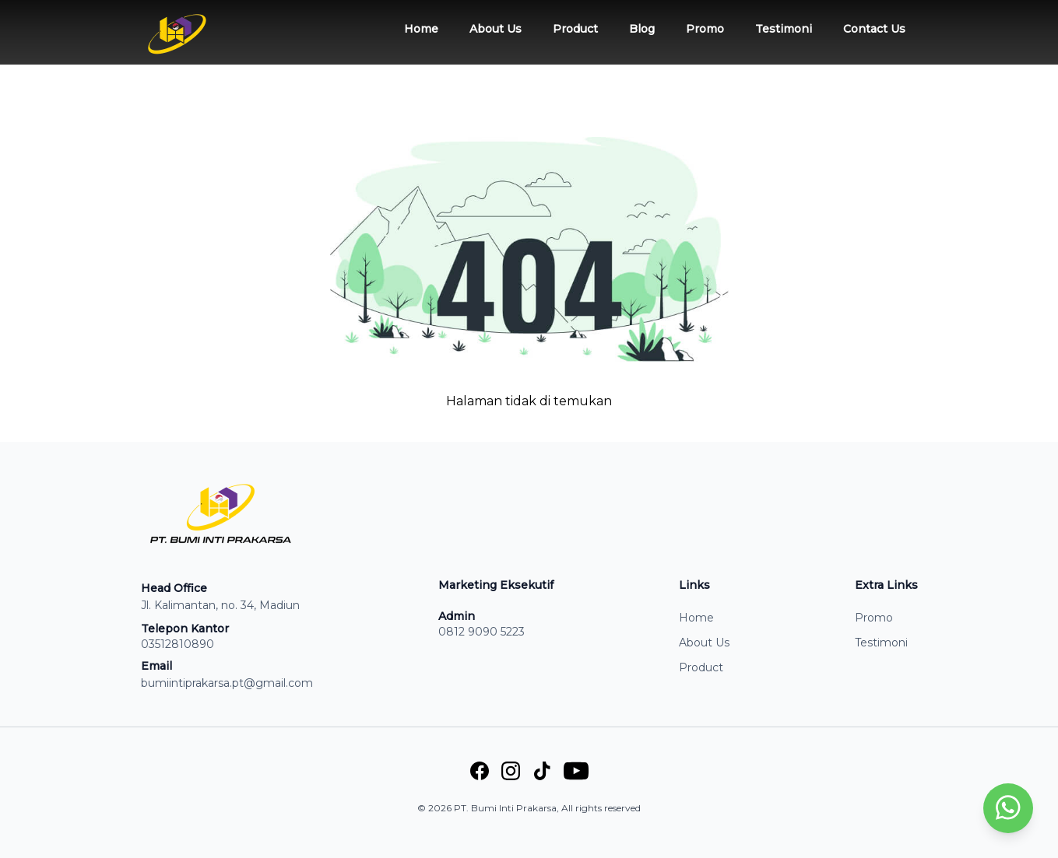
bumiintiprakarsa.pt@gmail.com (227, 683)
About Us (495, 29)
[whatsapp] (1008, 808)
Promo (705, 29)
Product (575, 29)
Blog (642, 29)
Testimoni (783, 29)
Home (421, 29)
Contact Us (874, 29)
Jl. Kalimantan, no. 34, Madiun (220, 605)
